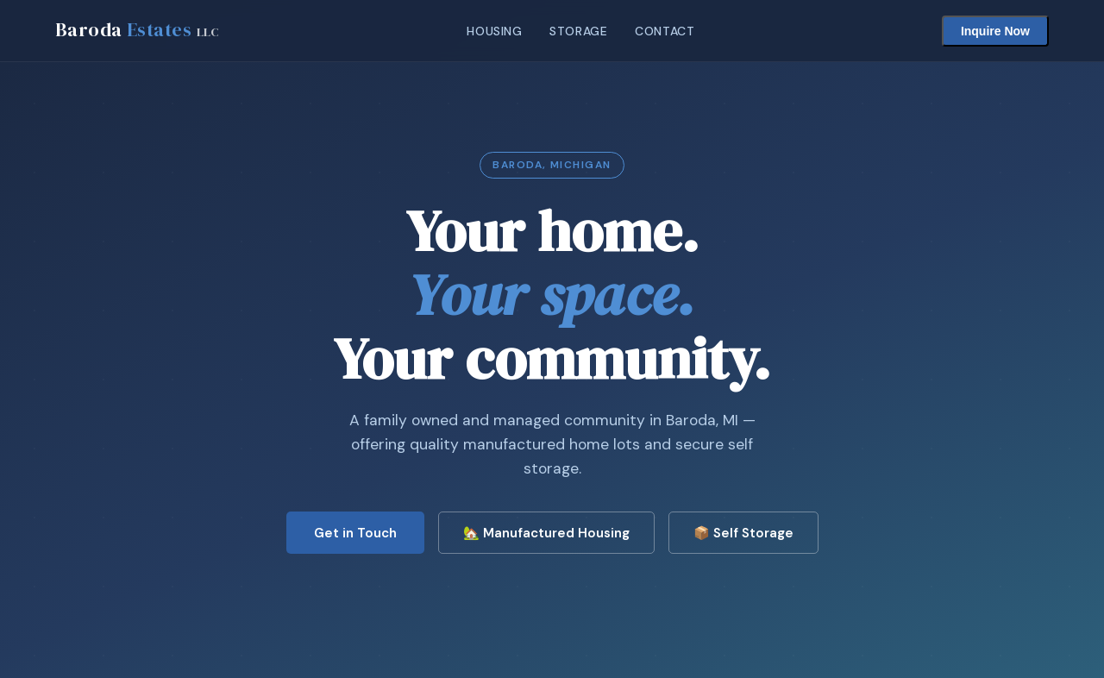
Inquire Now (995, 31)
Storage (578, 31)
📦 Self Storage (743, 533)
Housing (494, 31)
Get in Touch (355, 533)
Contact (664, 31)
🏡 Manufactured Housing (546, 533)
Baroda (137, 29)
